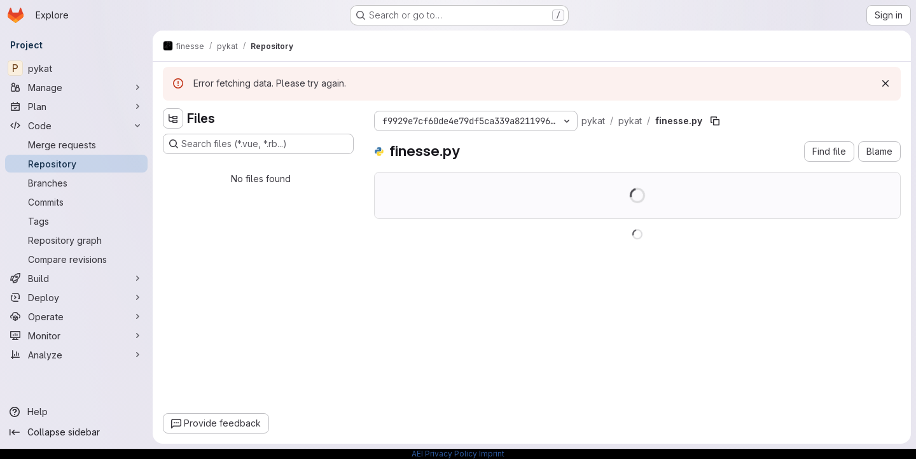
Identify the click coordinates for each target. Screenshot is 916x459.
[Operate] (76, 316)
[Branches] (76, 183)
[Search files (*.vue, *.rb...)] (258, 144)
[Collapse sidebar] (76, 432)
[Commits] (76, 202)
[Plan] (76, 106)
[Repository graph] (76, 240)
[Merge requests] (76, 144)
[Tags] (76, 221)
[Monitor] (76, 335)
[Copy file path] (715, 121)
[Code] (76, 125)
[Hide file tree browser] (173, 118)
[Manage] (76, 87)
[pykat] (76, 68)
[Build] (76, 278)
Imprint (491, 453)
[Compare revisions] (76, 259)
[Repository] (76, 164)
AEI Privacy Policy (444, 453)
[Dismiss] (885, 83)
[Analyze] (76, 355)
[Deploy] (76, 297)
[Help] (76, 412)
